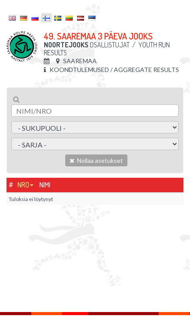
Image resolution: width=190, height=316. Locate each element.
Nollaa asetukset (96, 160)
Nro (23, 184)
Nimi (44, 184)
